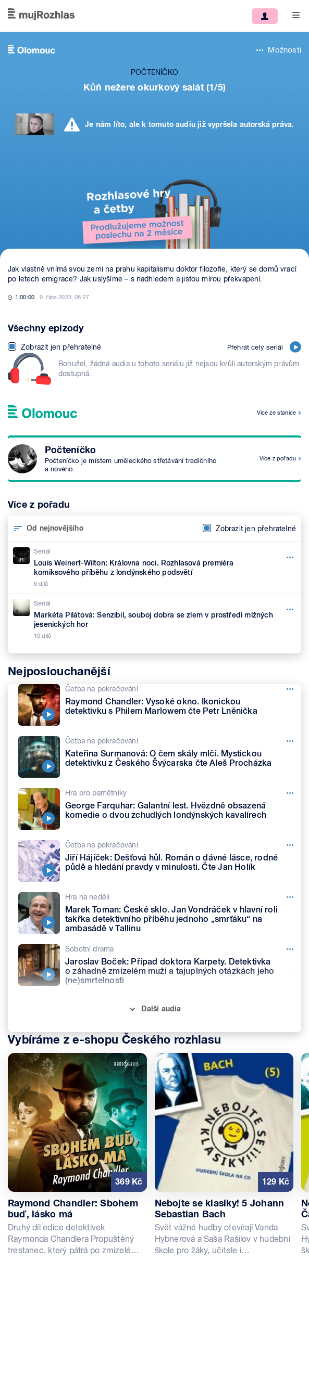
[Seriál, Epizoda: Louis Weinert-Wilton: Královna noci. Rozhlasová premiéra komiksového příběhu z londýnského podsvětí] (154, 568)
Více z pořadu (277, 458)
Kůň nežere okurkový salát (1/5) (154, 87)
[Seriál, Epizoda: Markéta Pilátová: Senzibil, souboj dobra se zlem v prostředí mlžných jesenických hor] (154, 620)
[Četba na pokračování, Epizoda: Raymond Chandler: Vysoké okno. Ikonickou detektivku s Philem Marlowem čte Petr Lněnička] (159, 705)
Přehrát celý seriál (264, 347)
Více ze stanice (276, 412)
